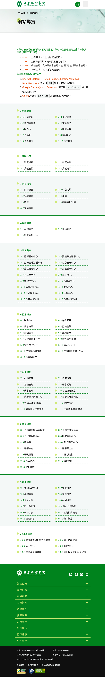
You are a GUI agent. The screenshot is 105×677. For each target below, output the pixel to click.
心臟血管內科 (67, 299)
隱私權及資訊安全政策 (72, 552)
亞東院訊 (64, 326)
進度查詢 (64, 162)
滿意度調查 (28, 357)
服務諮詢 (65, 402)
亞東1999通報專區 (70, 408)
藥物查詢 (26, 494)
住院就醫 (26, 195)
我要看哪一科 (29, 235)
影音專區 (26, 326)
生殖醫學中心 (29, 293)
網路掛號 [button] (22, 590)
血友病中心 (66, 274)
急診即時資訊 (29, 488)
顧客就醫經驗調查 (32, 408)
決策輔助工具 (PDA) (70, 351)
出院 (62, 195)
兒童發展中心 (67, 268)
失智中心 (65, 287)
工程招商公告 (67, 512)
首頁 (21, 13)
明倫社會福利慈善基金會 (35, 539)
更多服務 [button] (22, 640)
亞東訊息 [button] (22, 634)
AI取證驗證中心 (68, 442)
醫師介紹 (64, 229)
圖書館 (25, 442)
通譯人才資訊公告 (31, 402)
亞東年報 (65, 141)
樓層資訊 (64, 500)
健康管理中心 (67, 262)
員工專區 (27, 545)
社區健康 (26, 378)
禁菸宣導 (26, 384)
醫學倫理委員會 (68, 396)
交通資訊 (26, 208)
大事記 (25, 135)
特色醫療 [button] (22, 628)
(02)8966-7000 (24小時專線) (33, 650)
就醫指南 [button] (22, 602)
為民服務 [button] (22, 596)
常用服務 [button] (22, 621)
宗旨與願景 (28, 122)
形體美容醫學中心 (69, 256)
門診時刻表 (28, 506)
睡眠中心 (65, 293)
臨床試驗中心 (67, 436)
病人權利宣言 (29, 345)
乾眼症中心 (28, 280)
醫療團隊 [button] (22, 615)
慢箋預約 (64, 488)
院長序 (25, 129)
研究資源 (26, 454)
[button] (78, 4)
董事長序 (64, 122)
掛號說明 (64, 168)
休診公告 (26, 512)
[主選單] (85, 4)
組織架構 (64, 129)
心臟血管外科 (29, 299)
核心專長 (64, 116)
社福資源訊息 (67, 390)
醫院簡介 (26, 116)
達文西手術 (28, 274)
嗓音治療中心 (29, 287)
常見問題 (26, 500)
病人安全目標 (67, 338)
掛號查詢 (26, 168)
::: (17, 37)
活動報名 (26, 332)
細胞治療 (65, 460)
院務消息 (26, 320)
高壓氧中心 (66, 280)
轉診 (24, 201)
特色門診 (64, 189)
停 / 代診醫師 (66, 506)
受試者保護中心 (30, 436)
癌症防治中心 (29, 268)
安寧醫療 (26, 390)
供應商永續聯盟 (30, 552)
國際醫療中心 (29, 256)
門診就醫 (26, 189)
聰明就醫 (27, 518)
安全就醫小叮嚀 (30, 338)
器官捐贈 (64, 384)
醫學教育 (26, 448)
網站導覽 (34, 13)
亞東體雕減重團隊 (31, 262)
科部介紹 (26, 229)
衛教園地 (64, 320)
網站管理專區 (32, 665)
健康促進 (64, 378)
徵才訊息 (65, 518)
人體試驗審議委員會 (32, 430)
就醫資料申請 (67, 201)
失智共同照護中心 (31, 396)
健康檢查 (64, 494)
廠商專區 (65, 545)
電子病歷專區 (67, 539)
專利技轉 (27, 466)
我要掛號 (26, 162)
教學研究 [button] (22, 609)
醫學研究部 (66, 448)
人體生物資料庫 (68, 430)
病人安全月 (66, 345)
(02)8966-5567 (64, 650)
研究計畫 (65, 454)
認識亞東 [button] (22, 583)
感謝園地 (64, 332)
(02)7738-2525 (67, 654)
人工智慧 (27, 460)
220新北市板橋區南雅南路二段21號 (37, 659)
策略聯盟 (64, 135)
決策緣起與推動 (30, 351)
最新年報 (26, 141)
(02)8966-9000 (35, 654)
